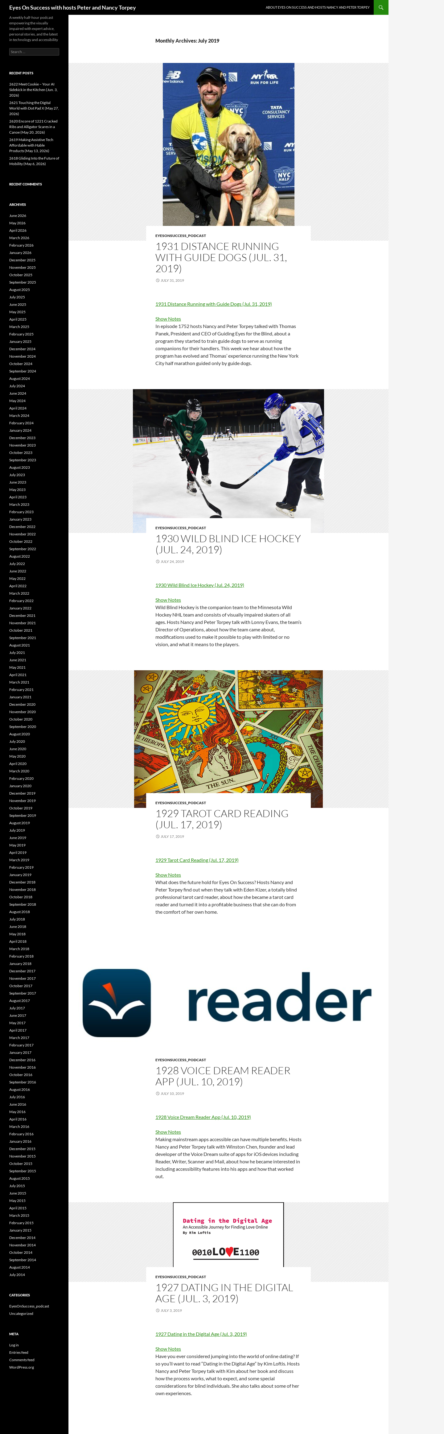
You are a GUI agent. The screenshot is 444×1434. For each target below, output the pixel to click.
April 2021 (18, 674)
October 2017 (20, 985)
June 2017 (17, 1015)
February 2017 (21, 1045)
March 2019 (19, 860)
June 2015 (17, 1193)
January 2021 (20, 697)
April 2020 (18, 763)
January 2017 (20, 1052)
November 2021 (22, 623)
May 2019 (17, 845)
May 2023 (17, 489)
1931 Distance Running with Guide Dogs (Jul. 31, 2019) (221, 257)
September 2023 (22, 460)
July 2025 (17, 297)
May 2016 (17, 1111)
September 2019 (22, 815)
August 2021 (19, 645)
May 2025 (17, 312)
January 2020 (20, 786)
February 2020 (21, 778)
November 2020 (22, 711)
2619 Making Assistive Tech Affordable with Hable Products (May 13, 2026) (31, 145)
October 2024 (20, 363)
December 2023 (22, 437)
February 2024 (21, 423)
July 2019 (17, 830)
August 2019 (19, 823)
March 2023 (19, 504)
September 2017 (22, 993)
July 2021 (17, 652)
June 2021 (17, 660)
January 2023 (20, 519)
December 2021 (22, 615)
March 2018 (19, 948)
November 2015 (22, 1156)
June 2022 (17, 571)
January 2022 (20, 608)
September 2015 (22, 1171)
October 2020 (20, 719)
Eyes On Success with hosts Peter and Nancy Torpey (72, 7)
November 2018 (22, 889)
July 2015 (17, 1185)
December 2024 (22, 349)
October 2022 (20, 541)
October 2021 (20, 630)
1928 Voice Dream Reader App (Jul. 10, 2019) (222, 1076)
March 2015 (19, 1215)
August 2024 (19, 378)
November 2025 (22, 267)
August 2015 (19, 1178)
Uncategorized (21, 1313)
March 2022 (19, 593)
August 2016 (19, 1089)
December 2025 (22, 260)
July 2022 (17, 563)
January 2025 (20, 341)
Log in (14, 1345)
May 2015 (17, 1200)
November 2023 (22, 445)
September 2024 (22, 371)
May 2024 (17, 400)
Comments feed (22, 1359)
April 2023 (18, 497)
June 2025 (17, 304)
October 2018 (20, 897)
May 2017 (17, 1022)
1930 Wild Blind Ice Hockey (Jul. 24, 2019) (228, 544)
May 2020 (17, 756)
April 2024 (18, 408)
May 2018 (17, 934)
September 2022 (22, 549)
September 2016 (22, 1082)
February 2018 (21, 956)
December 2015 (22, 1148)
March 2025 (19, 326)
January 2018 (20, 963)
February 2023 (21, 511)
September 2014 (22, 1259)
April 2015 (18, 1208)
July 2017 (17, 1008)
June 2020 (17, 748)
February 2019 (21, 867)
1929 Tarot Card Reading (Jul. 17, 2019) (222, 819)
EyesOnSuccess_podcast (180, 235)
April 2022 (18, 586)
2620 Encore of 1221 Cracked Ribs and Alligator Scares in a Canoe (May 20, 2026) (33, 127)
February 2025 (21, 334)
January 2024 (20, 430)
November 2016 (22, 1067)
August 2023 (19, 467)
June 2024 (17, 393)
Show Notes (168, 319)
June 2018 (17, 926)
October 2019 (20, 808)
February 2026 (21, 245)
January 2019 (20, 874)
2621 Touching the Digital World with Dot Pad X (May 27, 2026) (34, 108)
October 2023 (20, 452)
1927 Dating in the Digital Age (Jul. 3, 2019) (224, 1293)
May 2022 (17, 578)
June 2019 (17, 837)
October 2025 (20, 274)
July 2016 (17, 1097)
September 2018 (22, 904)
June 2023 (17, 482)
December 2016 (22, 1060)
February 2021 (21, 689)
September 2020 (22, 726)
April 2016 (18, 1119)
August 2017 (19, 1000)
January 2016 (20, 1141)
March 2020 (19, 771)
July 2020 (17, 741)
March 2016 (19, 1126)
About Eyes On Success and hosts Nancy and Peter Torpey (318, 7)
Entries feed (18, 1352)
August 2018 (19, 911)
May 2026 (17, 223)
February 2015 (21, 1222)
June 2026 (17, 215)
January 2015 (20, 1230)
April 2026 (18, 230)
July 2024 (17, 386)
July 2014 (17, 1274)
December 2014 (22, 1237)
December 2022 (22, 526)
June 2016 (17, 1104)
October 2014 (20, 1252)
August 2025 (19, 289)
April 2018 (18, 941)
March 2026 (19, 237)
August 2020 (19, 734)
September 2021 (22, 637)
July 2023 (17, 474)
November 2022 (22, 534)
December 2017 (22, 971)
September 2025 (22, 282)
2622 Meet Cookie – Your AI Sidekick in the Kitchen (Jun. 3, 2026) (33, 90)
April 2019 (18, 852)
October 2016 (20, 1074)
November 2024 (22, 356)
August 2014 (19, 1267)
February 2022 (21, 600)
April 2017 (18, 1030)
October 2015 (20, 1163)
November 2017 (22, 978)
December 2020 (22, 704)
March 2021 (19, 682)
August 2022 (19, 556)
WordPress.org (21, 1367)
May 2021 (17, 667)
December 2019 (22, 793)
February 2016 (21, 1134)
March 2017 (19, 1037)
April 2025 (18, 319)
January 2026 (20, 252)
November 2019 (22, 800)
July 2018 (17, 919)
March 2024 (19, 415)
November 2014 (22, 1245)
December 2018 (22, 882)
